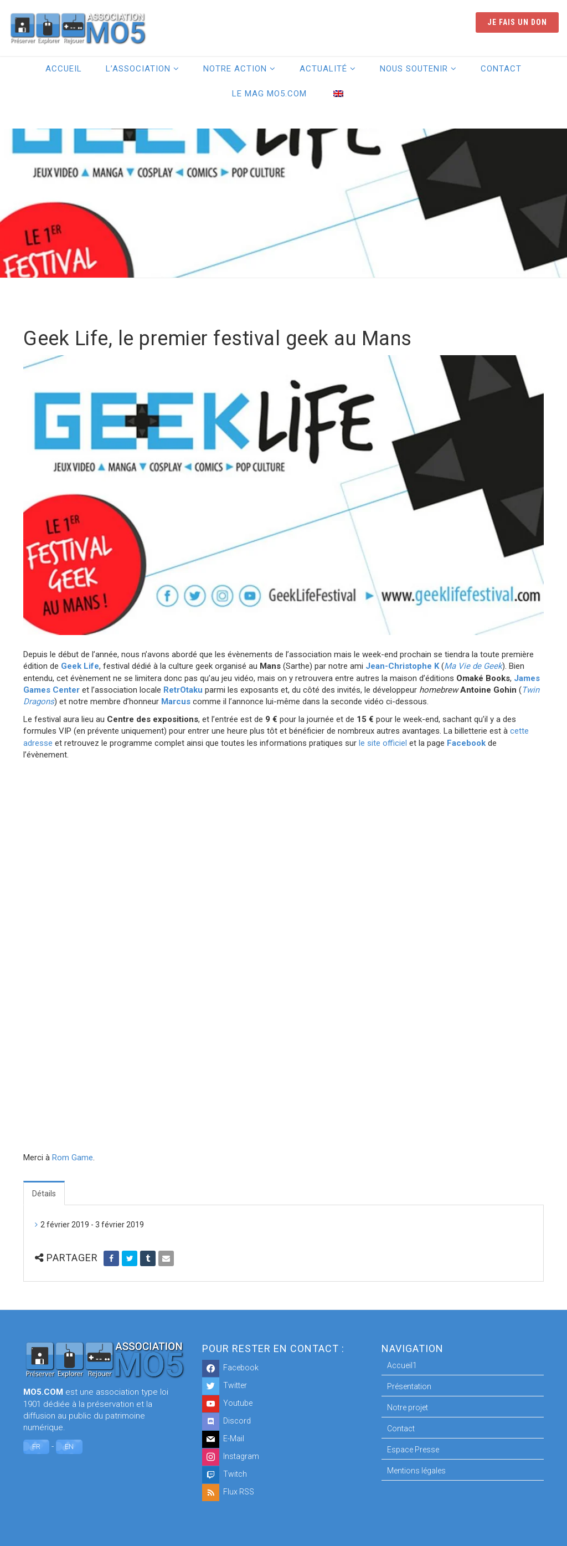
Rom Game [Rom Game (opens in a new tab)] (72, 1158)
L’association (138, 69)
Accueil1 (402, 1365)
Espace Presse (413, 1449)
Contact (501, 69)
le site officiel (383, 743)
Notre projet (407, 1407)
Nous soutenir (414, 69)
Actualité (323, 69)
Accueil (63, 69)
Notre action (235, 69)
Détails (44, 1193)
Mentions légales (416, 1470)
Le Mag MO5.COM (269, 94)
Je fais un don (517, 22)
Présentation (409, 1386)
